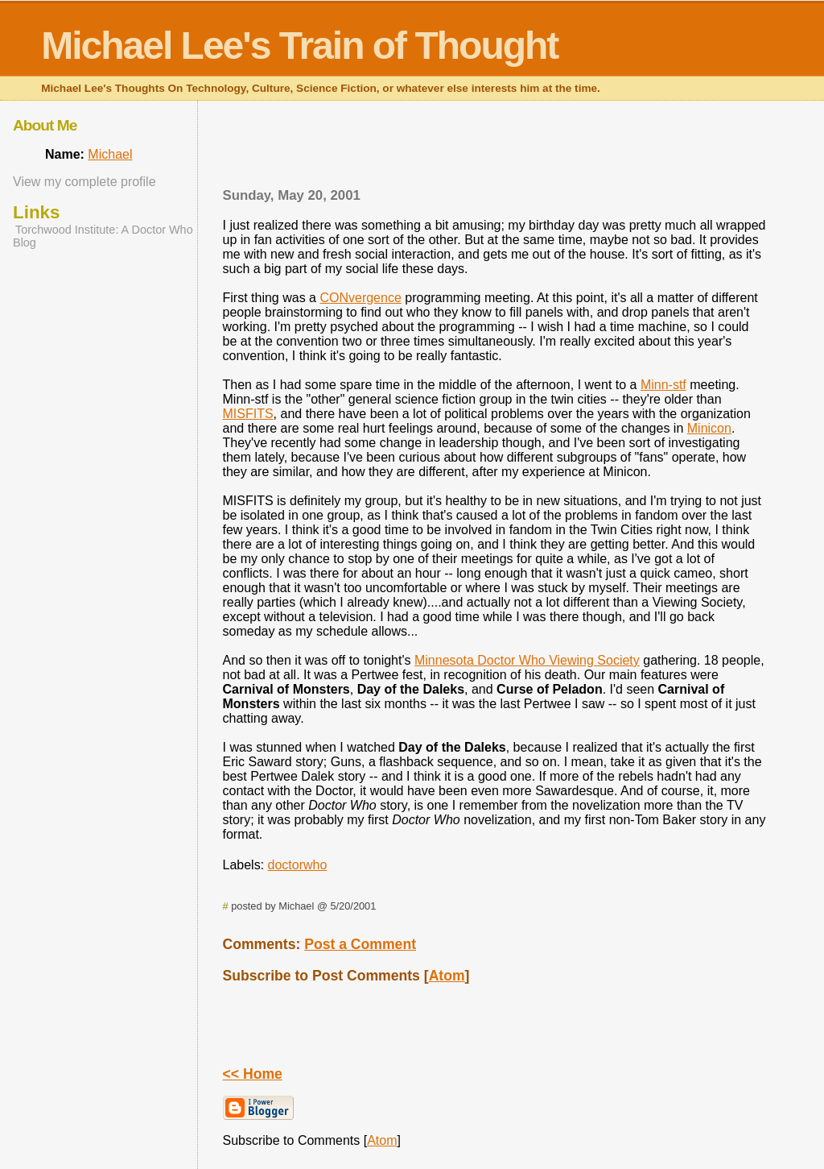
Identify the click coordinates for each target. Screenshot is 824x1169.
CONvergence (360, 298)
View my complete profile (84, 182)
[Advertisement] (494, 149)
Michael (110, 154)
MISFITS (248, 414)
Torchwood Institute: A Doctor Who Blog (103, 236)
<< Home (252, 1074)
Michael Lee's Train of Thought (299, 45)
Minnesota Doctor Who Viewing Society (527, 660)
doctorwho (298, 865)
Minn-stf (663, 385)
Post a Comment (360, 944)
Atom (447, 976)
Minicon (709, 428)
